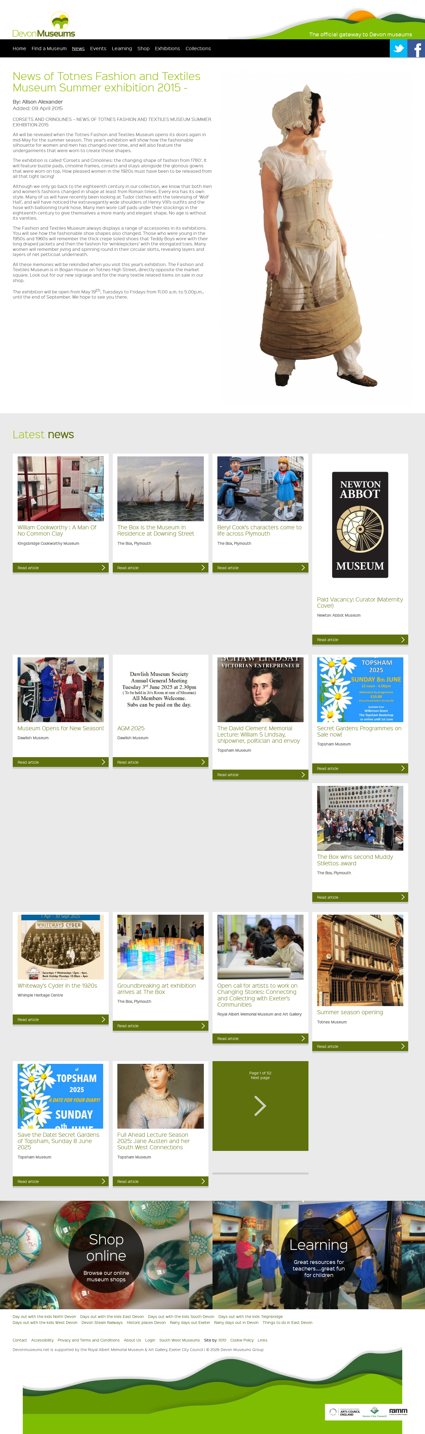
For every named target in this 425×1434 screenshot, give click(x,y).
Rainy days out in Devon (236, 1322)
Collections (198, 48)
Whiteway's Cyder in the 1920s (57, 985)
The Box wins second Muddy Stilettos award (355, 859)
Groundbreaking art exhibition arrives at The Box (156, 988)
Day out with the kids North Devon (44, 1316)
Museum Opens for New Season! (61, 728)
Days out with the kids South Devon (181, 1316)
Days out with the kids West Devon (45, 1322)
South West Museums (179, 1339)
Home (19, 48)
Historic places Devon (146, 1322)
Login (150, 1339)
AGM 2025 (130, 728)
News (78, 48)
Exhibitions (167, 48)
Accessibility (42, 1339)
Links (263, 1339)
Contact (20, 1339)
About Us (132, 1339)
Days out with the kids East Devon (112, 1316)
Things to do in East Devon (288, 1322)
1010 (222, 1339)
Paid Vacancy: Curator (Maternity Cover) (360, 602)
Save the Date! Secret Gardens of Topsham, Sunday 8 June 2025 (58, 1141)
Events (98, 48)
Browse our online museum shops (106, 1276)
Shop (143, 48)
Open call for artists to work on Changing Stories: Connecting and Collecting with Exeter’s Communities (257, 995)
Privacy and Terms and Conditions (89, 1339)
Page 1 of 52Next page (260, 1075)
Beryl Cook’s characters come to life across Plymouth (259, 530)
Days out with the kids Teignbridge (250, 1316)
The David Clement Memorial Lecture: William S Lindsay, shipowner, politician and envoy (258, 734)
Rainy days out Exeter (190, 1322)
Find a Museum (49, 48)
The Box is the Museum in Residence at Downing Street (155, 530)
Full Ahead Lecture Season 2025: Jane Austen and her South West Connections (153, 1141)
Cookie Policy (242, 1339)
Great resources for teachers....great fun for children (319, 1268)
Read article (28, 567)
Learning (122, 48)
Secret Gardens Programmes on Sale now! (359, 731)
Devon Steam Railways (102, 1322)
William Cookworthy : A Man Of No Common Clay (57, 530)
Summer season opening (350, 1012)
